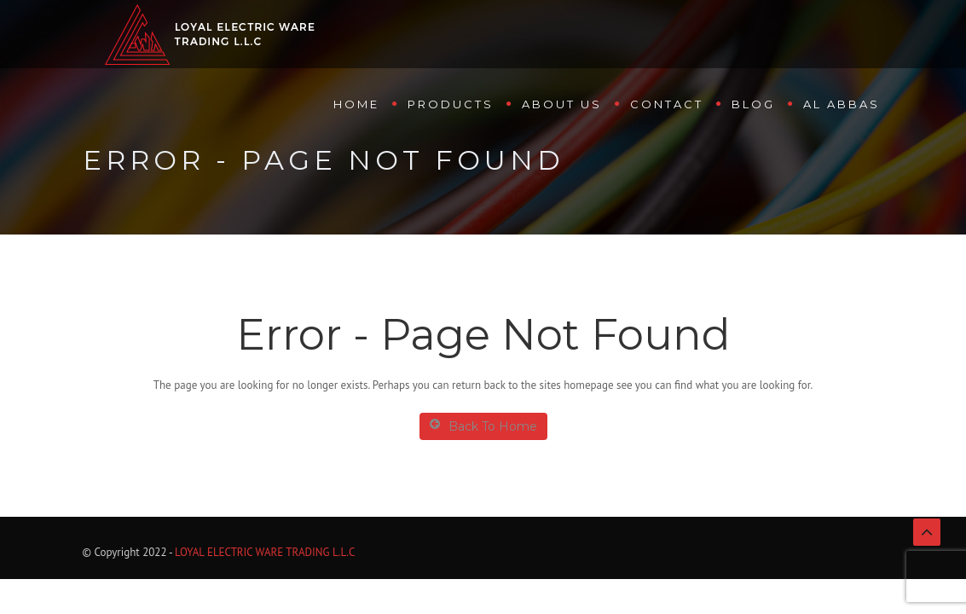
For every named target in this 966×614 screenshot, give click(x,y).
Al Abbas (841, 104)
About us (562, 104)
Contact (666, 104)
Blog (753, 104)
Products (451, 104)
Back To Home (483, 426)
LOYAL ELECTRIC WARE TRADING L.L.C (265, 552)
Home (356, 104)
